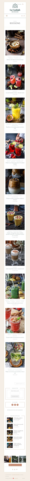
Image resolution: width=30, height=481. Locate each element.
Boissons (15, 91)
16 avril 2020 (15, 201)
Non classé (14, 124)
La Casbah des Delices (16, 474)
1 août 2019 (15, 339)
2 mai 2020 (15, 165)
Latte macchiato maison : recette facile (15, 268)
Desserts (8, 301)
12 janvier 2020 (15, 270)
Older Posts (20, 383)
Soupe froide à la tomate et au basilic (15, 337)
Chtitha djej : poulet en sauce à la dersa (18, 418)
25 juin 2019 (15, 374)
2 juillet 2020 (15, 94)
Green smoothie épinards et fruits (15, 303)
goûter (13, 301)
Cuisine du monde (16, 160)
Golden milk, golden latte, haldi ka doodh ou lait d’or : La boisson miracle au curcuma (15, 234)
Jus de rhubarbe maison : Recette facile (15, 92)
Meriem (16, 478)
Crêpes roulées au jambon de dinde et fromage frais (17, 444)
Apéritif (7, 300)
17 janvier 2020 (15, 237)
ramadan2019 (11, 370)
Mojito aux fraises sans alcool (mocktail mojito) (15, 163)
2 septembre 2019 (15, 304)
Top (23, 478)
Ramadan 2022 (17, 58)
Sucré (22, 301)
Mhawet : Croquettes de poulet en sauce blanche (18, 431)
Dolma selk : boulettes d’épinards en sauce (18, 438)
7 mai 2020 (15, 130)
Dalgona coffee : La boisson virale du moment (15, 199)
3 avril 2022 (15, 61)
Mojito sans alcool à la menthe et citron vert (15, 372)
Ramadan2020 (15, 125)
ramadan (20, 124)
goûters (18, 301)
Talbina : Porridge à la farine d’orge (15, 59)
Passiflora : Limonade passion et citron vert (15, 127)
